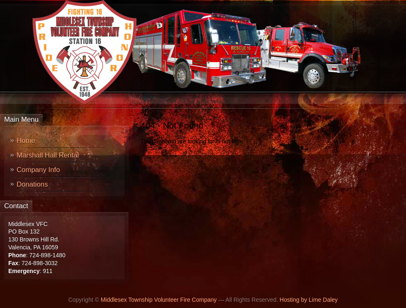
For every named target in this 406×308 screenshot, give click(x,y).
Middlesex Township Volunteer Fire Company (159, 299)
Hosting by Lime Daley (309, 299)
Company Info (38, 170)
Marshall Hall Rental (48, 155)
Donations (32, 184)
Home (26, 141)
